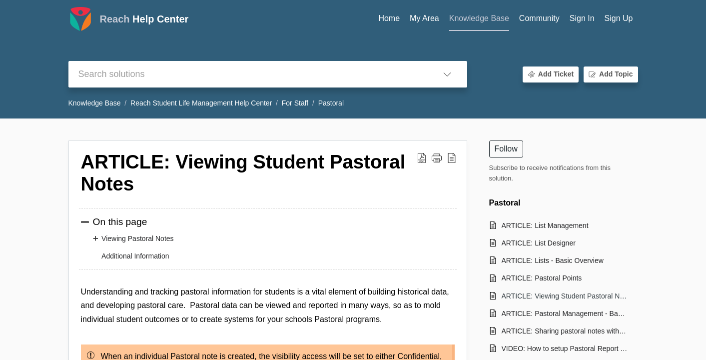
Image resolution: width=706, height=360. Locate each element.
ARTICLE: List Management (545, 226)
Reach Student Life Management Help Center (201, 103)
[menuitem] (582, 19)
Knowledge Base (94, 103)
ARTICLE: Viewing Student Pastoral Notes (565, 296)
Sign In (582, 18)
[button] (447, 74)
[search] (247, 74)
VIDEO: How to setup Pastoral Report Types (565, 348)
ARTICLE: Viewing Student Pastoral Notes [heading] (243, 172)
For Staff (295, 103)
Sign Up (619, 18)
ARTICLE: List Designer (539, 243)
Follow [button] (506, 148)
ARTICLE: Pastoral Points (542, 278)
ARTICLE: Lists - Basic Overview (553, 260)
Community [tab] (539, 18)
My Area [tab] (424, 18)
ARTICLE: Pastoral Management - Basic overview (565, 314)
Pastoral (331, 103)
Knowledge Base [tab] (479, 18)
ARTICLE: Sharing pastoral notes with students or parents (565, 331)
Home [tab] (389, 18)
